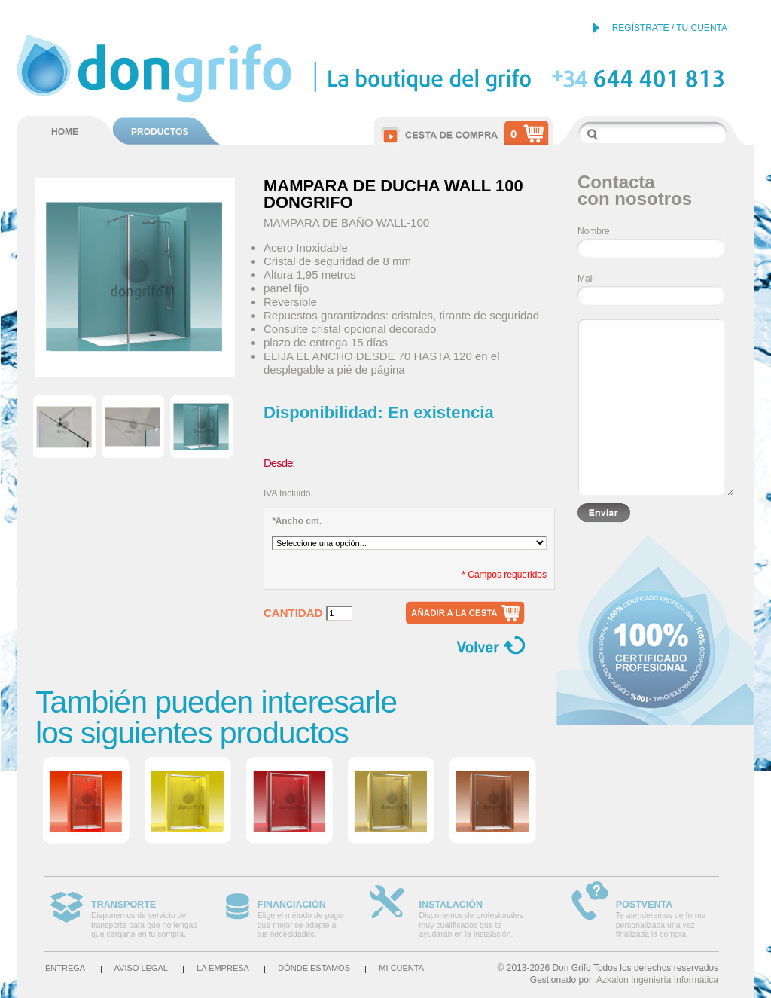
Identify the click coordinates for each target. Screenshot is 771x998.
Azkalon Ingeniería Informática (657, 980)
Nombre (593, 231)
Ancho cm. (297, 521)
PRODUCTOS (159, 132)
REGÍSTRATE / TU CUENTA (669, 28)
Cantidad (293, 613)
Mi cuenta (401, 967)
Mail (585, 278)
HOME (64, 132)
